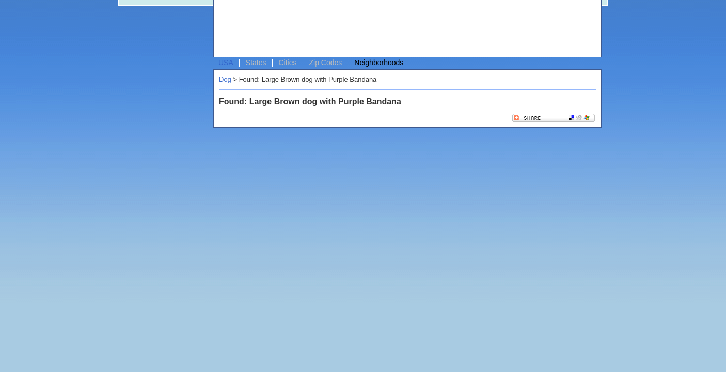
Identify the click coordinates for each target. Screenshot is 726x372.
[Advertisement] (405, 29)
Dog (225, 79)
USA (225, 62)
